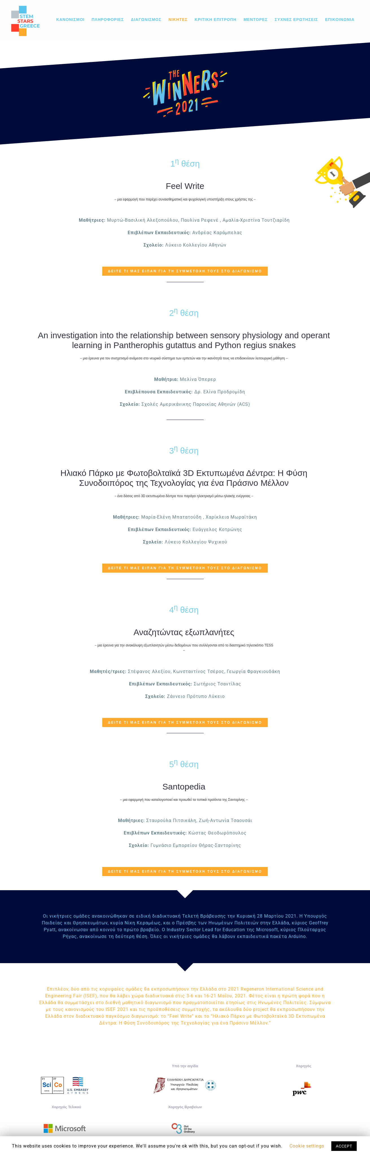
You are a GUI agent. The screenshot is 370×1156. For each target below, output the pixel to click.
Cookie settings (307, 1146)
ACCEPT (344, 1146)
